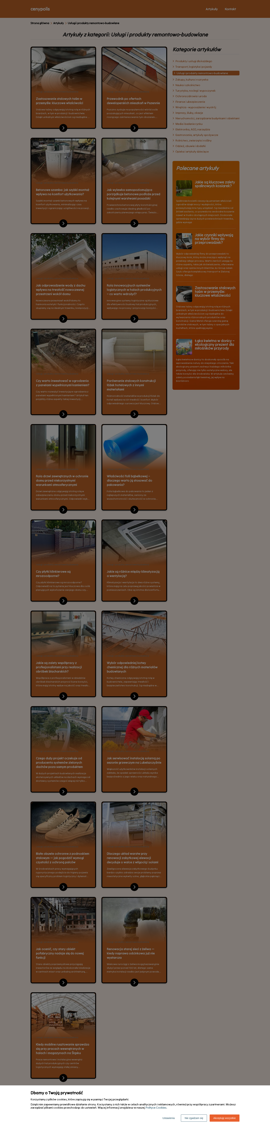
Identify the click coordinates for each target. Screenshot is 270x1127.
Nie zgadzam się (194, 1118)
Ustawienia (168, 1118)
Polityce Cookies (156, 1107)
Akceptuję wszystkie (224, 1118)
